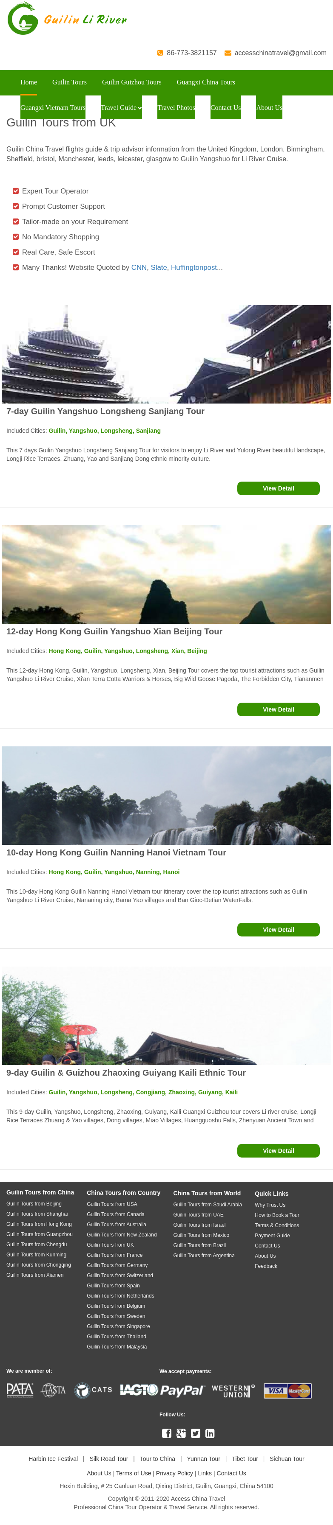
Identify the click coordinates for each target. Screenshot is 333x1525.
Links (205, 1473)
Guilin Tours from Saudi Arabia (207, 1205)
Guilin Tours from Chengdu (36, 1244)
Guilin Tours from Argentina (204, 1256)
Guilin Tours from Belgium (116, 1306)
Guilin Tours (69, 82)
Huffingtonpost (194, 268)
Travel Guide (121, 107)
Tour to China (157, 1458)
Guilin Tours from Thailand (116, 1337)
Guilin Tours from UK (110, 1245)
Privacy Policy (174, 1473)
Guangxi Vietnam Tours (52, 107)
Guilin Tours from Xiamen (35, 1275)
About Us (269, 107)
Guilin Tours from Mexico (201, 1235)
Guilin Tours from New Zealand (122, 1235)
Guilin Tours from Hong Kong (39, 1224)
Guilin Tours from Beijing (34, 1204)
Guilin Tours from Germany (117, 1265)
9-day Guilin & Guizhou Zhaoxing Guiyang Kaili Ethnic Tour (126, 1072)
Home (28, 82)
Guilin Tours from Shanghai (37, 1214)
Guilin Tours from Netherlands (120, 1296)
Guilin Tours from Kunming (36, 1255)
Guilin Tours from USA (112, 1204)
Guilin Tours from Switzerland (120, 1275)
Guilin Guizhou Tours (132, 82)
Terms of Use (133, 1473)
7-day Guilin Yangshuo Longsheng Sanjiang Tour (105, 411)
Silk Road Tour (109, 1458)
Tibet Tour (245, 1458)
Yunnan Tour (203, 1458)
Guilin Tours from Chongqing (38, 1265)
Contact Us (226, 107)
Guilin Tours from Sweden (116, 1316)
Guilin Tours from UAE (198, 1215)
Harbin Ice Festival (53, 1458)
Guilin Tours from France (114, 1255)
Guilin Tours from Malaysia (117, 1347)
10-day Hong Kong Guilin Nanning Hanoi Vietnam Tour (116, 852)
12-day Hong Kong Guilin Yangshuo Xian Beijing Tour (114, 631)
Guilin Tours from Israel (199, 1225)
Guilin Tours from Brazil (199, 1245)
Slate (159, 268)
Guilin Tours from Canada (116, 1214)
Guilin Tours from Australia (116, 1225)
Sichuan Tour (287, 1458)
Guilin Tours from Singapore (118, 1326)
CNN (139, 268)
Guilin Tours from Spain (113, 1286)
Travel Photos (176, 107)
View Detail (278, 488)
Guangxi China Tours (206, 82)
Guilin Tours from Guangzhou (39, 1234)
